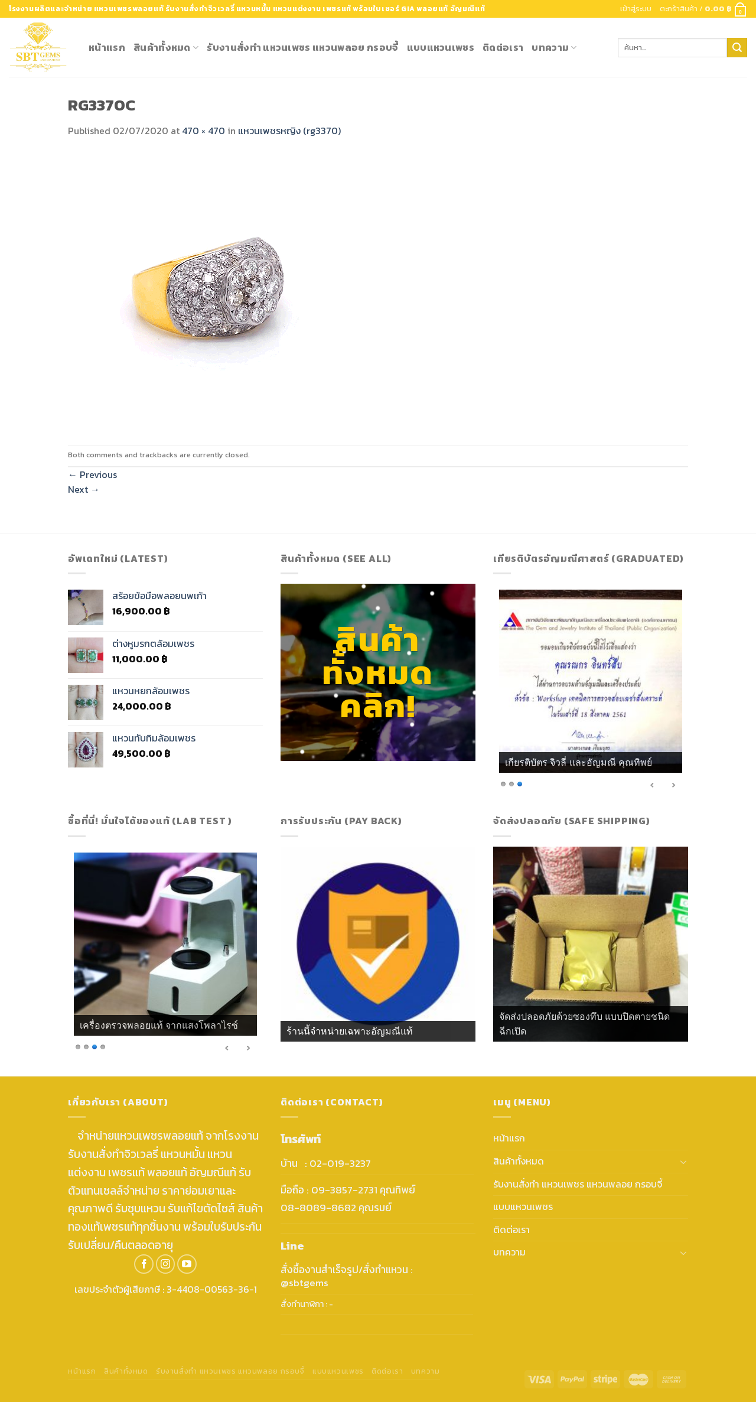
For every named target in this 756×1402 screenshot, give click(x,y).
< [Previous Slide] (653, 785)
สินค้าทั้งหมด (165, 47)
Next (84, 489)
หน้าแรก (107, 47)
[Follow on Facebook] (144, 1264)
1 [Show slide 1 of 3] (503, 783)
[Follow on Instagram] (165, 1264)
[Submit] (737, 48)
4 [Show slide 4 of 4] (103, 1046)
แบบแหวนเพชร (441, 47)
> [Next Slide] (673, 785)
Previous (92, 474)
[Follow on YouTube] (187, 1264)
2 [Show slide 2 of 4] (86, 1046)
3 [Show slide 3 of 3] (520, 783)
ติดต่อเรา (503, 47)
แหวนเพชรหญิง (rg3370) (289, 130)
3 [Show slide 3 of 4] (94, 1046)
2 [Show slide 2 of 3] (511, 783)
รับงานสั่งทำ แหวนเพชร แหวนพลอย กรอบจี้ (302, 47)
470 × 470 (203, 130)
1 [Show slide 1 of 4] (78, 1046)
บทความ (554, 47)
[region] (590, 692)
